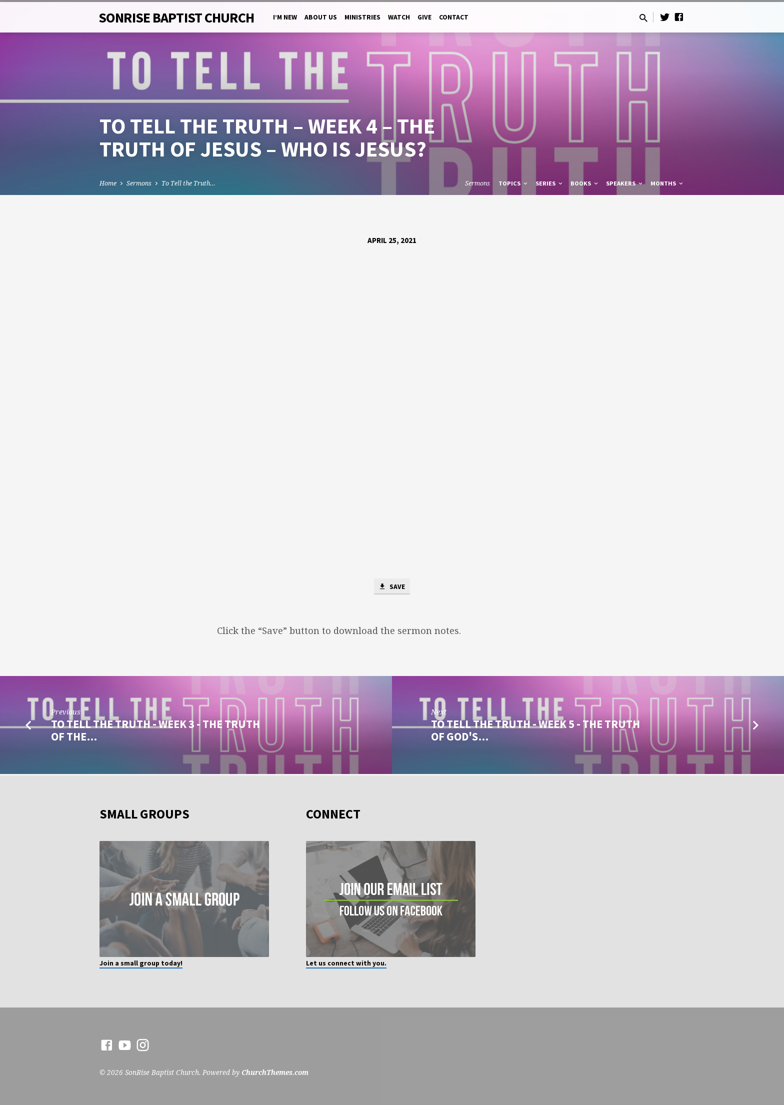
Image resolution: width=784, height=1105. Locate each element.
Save (392, 587)
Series (550, 183)
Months (667, 183)
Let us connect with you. (346, 963)
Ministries (362, 17)
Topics (513, 183)
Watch (399, 17)
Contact (453, 17)
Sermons (139, 183)
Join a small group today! (141, 963)
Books (585, 183)
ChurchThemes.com (275, 1072)
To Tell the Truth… (189, 183)
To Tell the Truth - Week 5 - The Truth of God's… (535, 731)
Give (425, 17)
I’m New (285, 17)
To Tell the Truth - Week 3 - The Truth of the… (155, 731)
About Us (320, 17)
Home (108, 183)
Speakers (625, 183)
